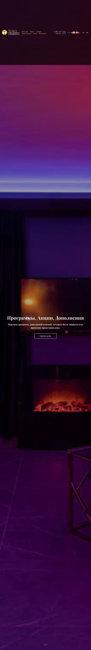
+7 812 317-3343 (59, 31)
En (87, 32)
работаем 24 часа (61, 33)
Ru (84, 32)
